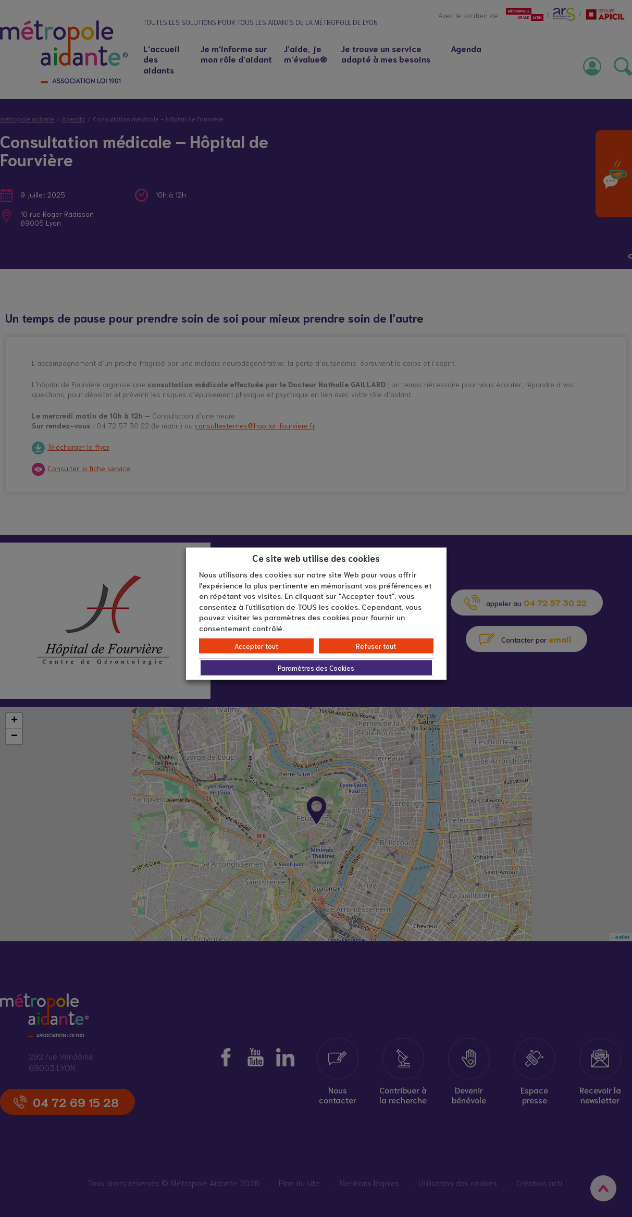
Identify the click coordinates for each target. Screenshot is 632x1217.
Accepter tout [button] (256, 646)
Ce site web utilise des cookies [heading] (316, 557)
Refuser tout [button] (376, 646)
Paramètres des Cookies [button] (316, 667)
